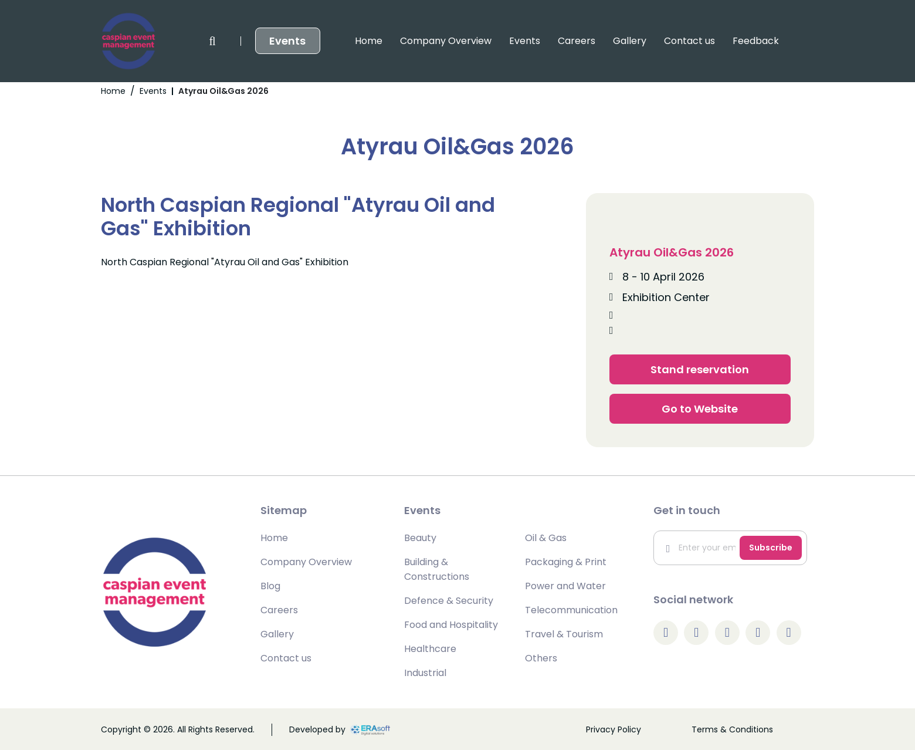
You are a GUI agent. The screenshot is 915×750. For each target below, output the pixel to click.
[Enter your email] (699, 548)
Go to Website (700, 408)
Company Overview (316, 41)
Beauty (420, 538)
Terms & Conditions (732, 729)
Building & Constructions (436, 569)
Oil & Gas (546, 538)
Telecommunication (571, 610)
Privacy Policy (613, 729)
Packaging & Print (565, 562)
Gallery (500, 41)
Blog (270, 586)
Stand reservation (699, 369)
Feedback (627, 41)
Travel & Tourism (564, 634)
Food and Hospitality (451, 624)
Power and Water (565, 586)
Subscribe (770, 547)
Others (541, 658)
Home (239, 41)
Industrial (425, 673)
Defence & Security (448, 600)
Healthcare (430, 649)
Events (395, 41)
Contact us (560, 41)
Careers (447, 41)
